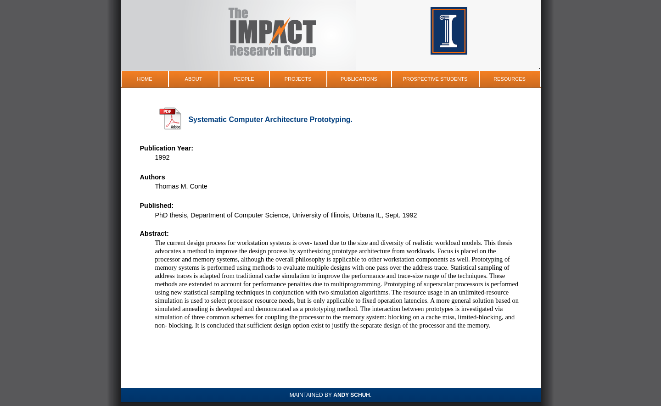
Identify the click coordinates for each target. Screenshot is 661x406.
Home (144, 79)
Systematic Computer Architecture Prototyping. (271, 119)
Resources (509, 79)
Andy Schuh (351, 395)
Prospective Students (435, 79)
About (193, 79)
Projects (298, 79)
